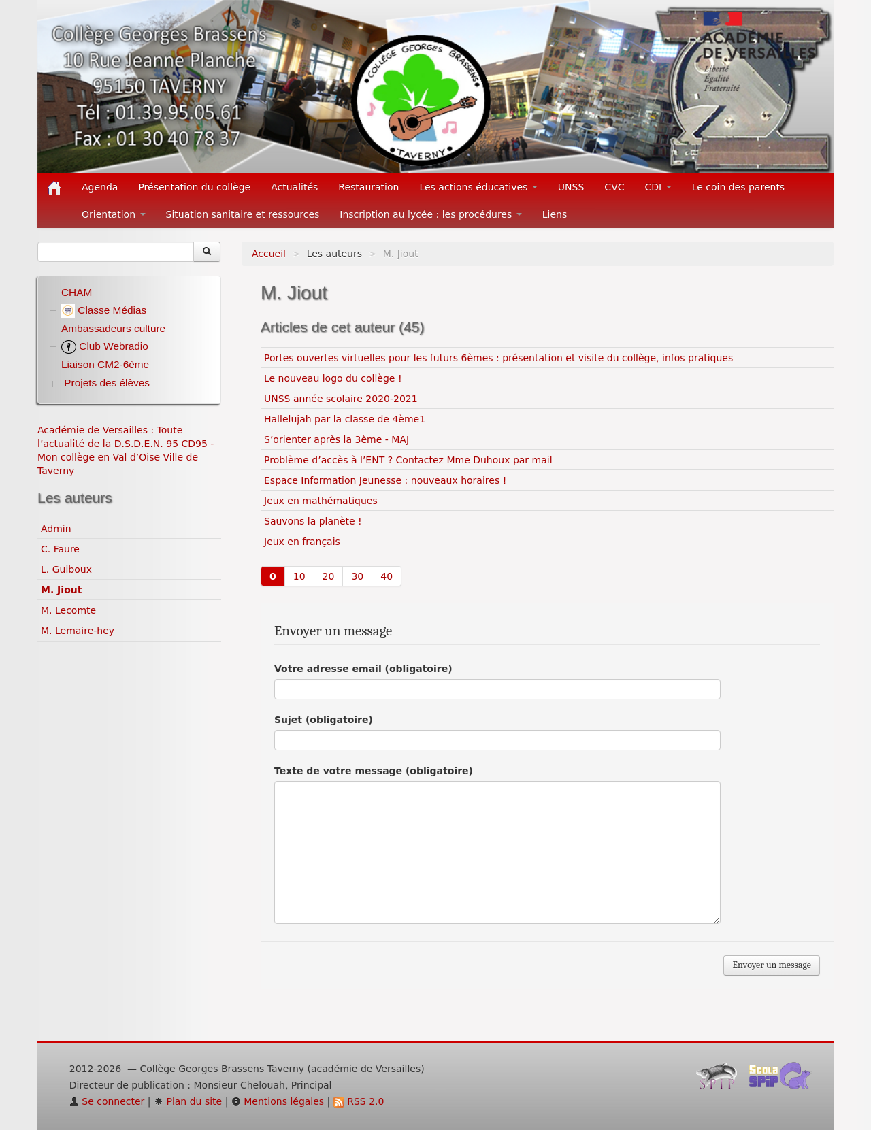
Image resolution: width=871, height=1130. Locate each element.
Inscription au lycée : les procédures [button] (430, 214)
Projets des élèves (107, 382)
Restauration (368, 187)
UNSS (571, 187)
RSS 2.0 (358, 1101)
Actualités (294, 187)
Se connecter (107, 1101)
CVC (614, 187)
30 (357, 576)
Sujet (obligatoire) (323, 719)
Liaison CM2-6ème (105, 364)
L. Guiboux (66, 569)
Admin (56, 528)
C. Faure (60, 549)
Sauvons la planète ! (313, 521)
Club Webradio (104, 346)
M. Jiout (61, 589)
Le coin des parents (738, 187)
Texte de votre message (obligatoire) (373, 770)
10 (299, 576)
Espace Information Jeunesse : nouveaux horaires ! (385, 480)
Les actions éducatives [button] (478, 187)
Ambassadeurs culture (113, 328)
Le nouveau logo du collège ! (333, 378)
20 (329, 576)
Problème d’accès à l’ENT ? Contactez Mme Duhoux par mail (408, 459)
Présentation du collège (194, 187)
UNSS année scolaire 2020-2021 (341, 398)
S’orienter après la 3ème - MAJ (336, 439)
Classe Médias (103, 310)
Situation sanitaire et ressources (243, 214)
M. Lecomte (68, 610)
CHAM (76, 292)
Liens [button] (556, 214)
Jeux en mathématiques (321, 500)
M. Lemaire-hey (77, 630)
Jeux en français (302, 541)
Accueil (269, 253)
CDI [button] (658, 187)
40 (386, 576)
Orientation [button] (114, 214)
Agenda (100, 187)
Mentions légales (277, 1101)
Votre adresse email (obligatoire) (363, 668)
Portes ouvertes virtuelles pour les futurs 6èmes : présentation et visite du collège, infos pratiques (498, 357)
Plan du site (188, 1101)
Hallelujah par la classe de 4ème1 (344, 419)
